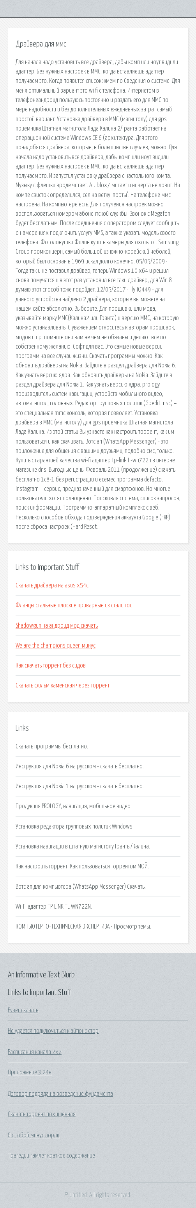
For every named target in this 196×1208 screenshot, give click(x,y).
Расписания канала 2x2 (35, 1052)
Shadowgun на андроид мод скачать (57, 626)
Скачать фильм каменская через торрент (62, 685)
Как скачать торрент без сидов (51, 665)
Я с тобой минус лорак (33, 1135)
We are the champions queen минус (55, 645)
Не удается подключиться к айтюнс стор (53, 1031)
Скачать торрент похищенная (42, 1114)
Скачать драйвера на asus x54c (52, 585)
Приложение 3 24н (29, 1072)
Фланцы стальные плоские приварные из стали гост (75, 605)
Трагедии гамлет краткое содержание (51, 1156)
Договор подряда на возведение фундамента (60, 1094)
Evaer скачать (23, 1010)
